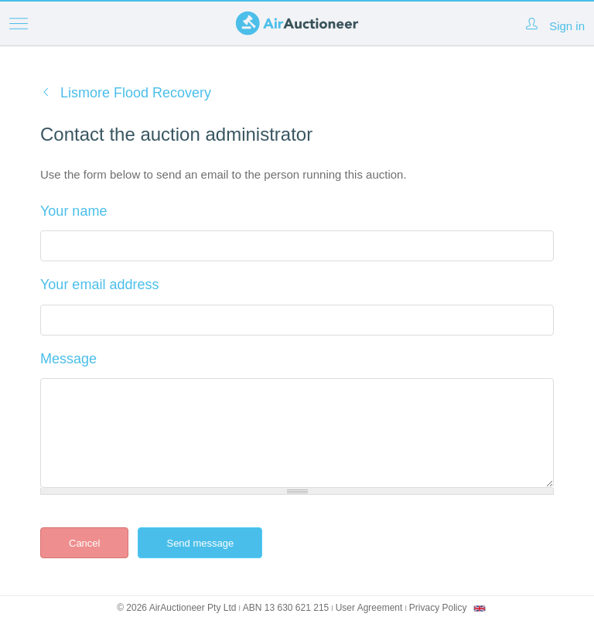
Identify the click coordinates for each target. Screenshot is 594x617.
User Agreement (369, 607)
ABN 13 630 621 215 (286, 607)
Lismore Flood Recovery (135, 93)
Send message (212, 543)
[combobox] (479, 608)
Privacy (438, 607)
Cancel (84, 543)
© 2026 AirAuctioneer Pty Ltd (176, 607)
